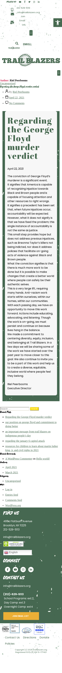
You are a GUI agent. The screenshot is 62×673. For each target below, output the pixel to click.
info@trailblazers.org (16, 537)
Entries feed (11, 494)
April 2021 (11, 467)
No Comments (16, 103)
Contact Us (12, 637)
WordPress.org (13, 505)
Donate (44, 637)
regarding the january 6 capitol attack (25, 440)
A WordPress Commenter (18, 458)
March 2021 (11, 472)
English (11, 553)
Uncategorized (7, 83)
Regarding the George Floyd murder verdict (19, 86)
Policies (10, 644)
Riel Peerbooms (21, 91)
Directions (29, 637)
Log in (8, 489)
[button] (31, 33)
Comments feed (13, 500)
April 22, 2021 (16, 97)
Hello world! (43, 458)
